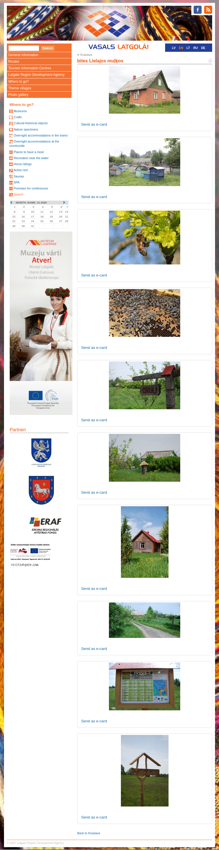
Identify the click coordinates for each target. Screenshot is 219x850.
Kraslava (86, 54)
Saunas (19, 176)
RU (195, 48)
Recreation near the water (31, 158)
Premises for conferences (31, 188)
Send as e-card (94, 124)
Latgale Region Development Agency (36, 75)
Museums (20, 111)
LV (174, 48)
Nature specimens (26, 129)
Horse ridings (23, 164)
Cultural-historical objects (31, 123)
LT (188, 48)
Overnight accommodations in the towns (41, 135)
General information (23, 55)
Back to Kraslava (88, 833)
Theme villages (19, 88)
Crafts (18, 117)
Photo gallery (18, 95)
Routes (13, 62)
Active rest (20, 170)
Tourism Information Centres (29, 68)
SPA (17, 182)
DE (203, 48)
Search (18, 194)
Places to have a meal (29, 152)
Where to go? (18, 82)
